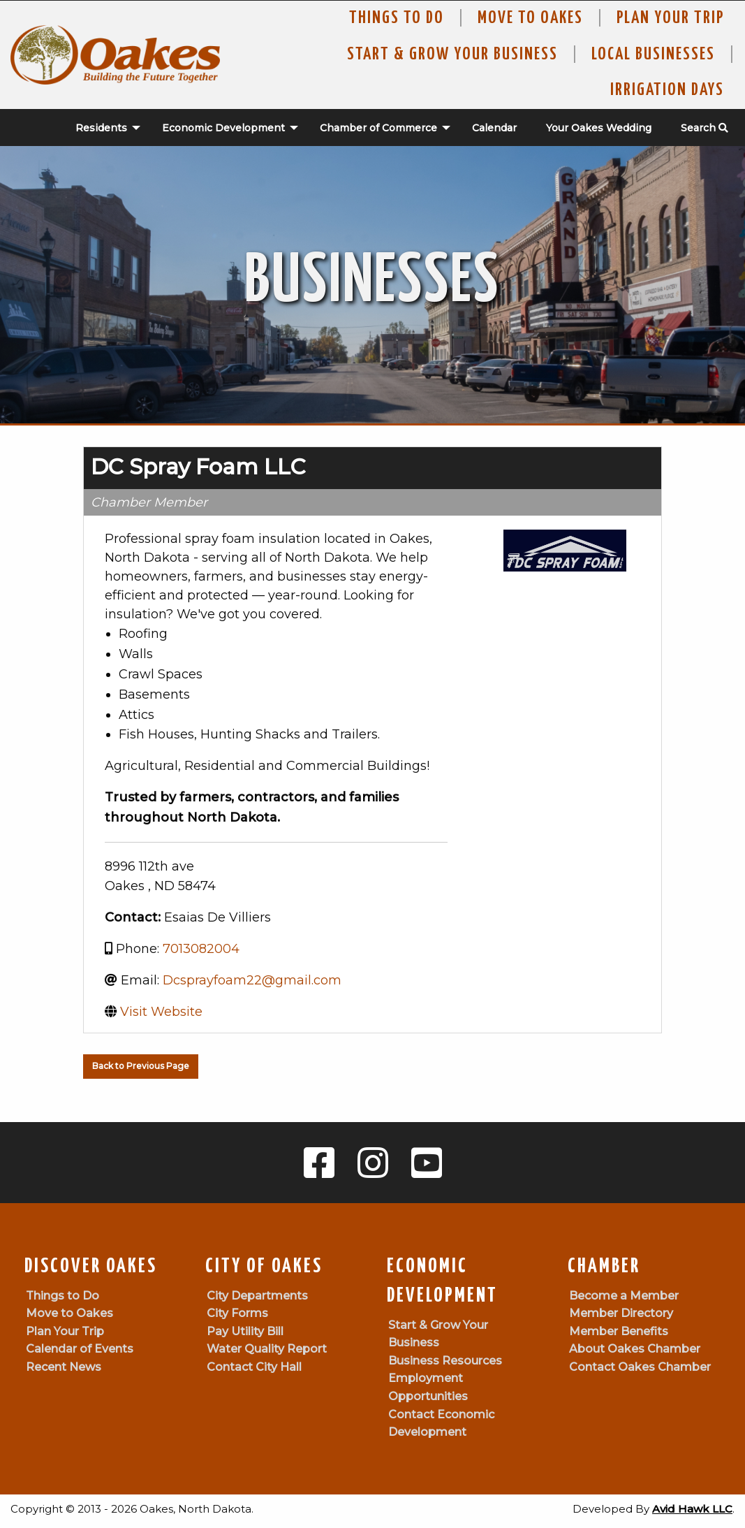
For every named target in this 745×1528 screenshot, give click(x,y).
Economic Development (223, 128)
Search (704, 128)
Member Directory (621, 1313)
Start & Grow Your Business (452, 54)
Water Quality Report (267, 1348)
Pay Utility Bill (245, 1331)
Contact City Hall (254, 1367)
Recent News (63, 1367)
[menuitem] (100, 127)
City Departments (257, 1295)
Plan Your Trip (670, 18)
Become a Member (624, 1295)
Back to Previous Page (140, 1066)
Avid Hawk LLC (692, 1508)
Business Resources (445, 1360)
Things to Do (396, 18)
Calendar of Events (79, 1348)
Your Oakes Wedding (598, 128)
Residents (101, 128)
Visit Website (161, 1011)
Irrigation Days (667, 90)
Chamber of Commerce (378, 128)
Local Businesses (653, 54)
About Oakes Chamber (634, 1348)
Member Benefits (618, 1331)
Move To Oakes (530, 18)
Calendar (494, 128)
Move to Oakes (69, 1313)
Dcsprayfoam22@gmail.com (252, 980)
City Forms (237, 1313)
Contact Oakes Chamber (640, 1367)
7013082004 (201, 948)
